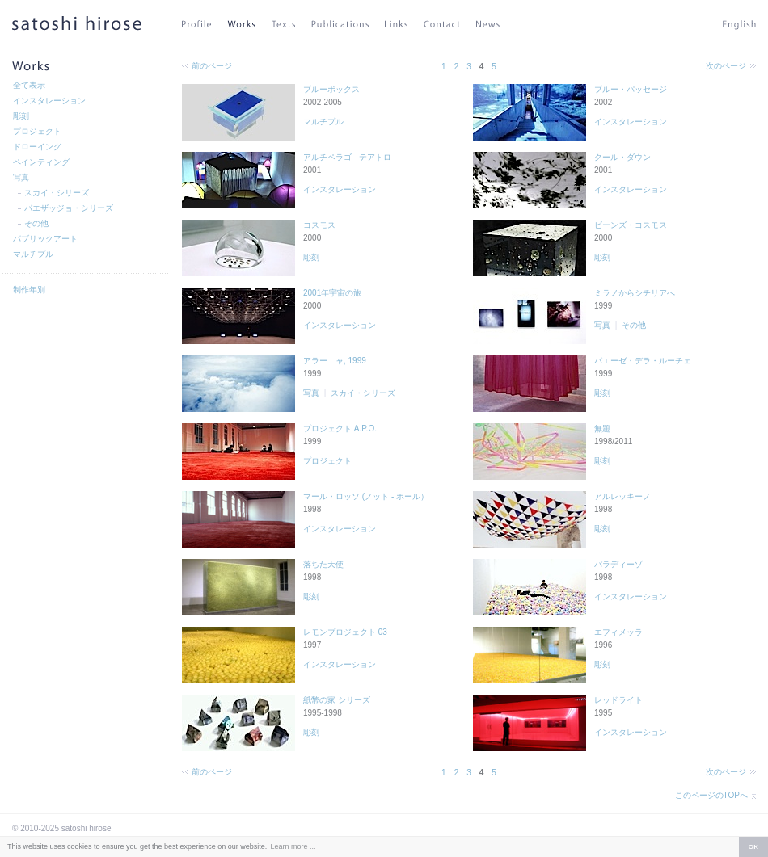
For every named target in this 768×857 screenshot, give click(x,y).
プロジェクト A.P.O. (340, 428)
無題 (602, 428)
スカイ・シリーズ (56, 192)
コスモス (319, 225)
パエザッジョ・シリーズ (68, 208)
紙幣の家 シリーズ (336, 699)
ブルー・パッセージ (630, 89)
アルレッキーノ (622, 496)
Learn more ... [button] (292, 846)
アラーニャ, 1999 (334, 360)
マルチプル (33, 254)
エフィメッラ (618, 632)
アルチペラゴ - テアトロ (347, 157)
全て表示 (29, 85)
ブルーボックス (331, 89)
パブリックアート (45, 238)
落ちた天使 (323, 564)
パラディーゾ (618, 564)
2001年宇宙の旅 (332, 292)
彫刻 (21, 115)
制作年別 (29, 289)
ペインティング (41, 162)
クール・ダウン (622, 157)
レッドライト (618, 699)
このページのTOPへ (711, 795)
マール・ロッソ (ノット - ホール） (365, 496)
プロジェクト (37, 131)
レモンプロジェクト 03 (345, 632)
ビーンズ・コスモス (630, 225)
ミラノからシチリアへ (634, 292)
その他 (36, 223)
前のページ (212, 65)
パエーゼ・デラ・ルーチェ (642, 360)
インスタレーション (49, 100)
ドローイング (37, 146)
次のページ (726, 65)
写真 (21, 177)
